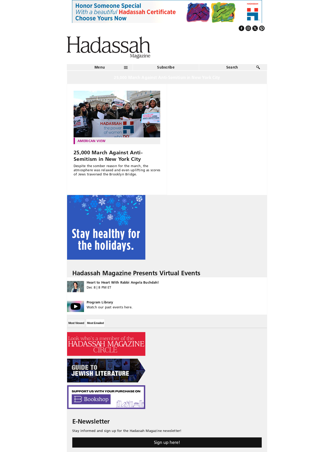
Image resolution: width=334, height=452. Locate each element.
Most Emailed (95, 323)
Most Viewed (76, 323)
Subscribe (166, 67)
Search (232, 67)
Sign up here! (167, 442)
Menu (99, 67)
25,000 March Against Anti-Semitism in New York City (108, 155)
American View (91, 141)
